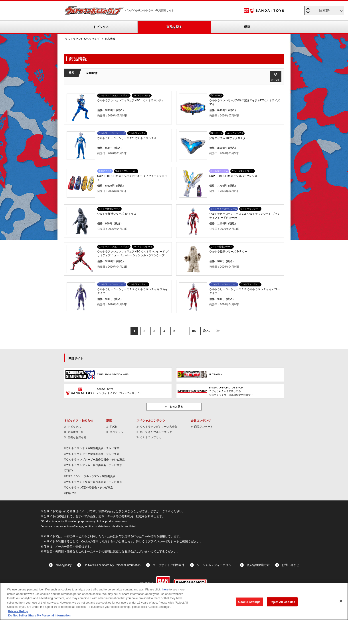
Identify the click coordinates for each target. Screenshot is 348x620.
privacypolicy (63, 565)
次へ (206, 331)
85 (194, 331)
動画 (247, 27)
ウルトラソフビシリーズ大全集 (158, 426)
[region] (174, 601)
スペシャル (116, 432)
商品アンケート (203, 426)
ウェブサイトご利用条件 (168, 565)
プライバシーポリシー (162, 541)
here (165, 589)
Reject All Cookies (282, 601)
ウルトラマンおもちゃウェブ (82, 38)
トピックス (101, 27)
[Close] (341, 601)
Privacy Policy (18, 611)
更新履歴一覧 (76, 432)
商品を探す (174, 27)
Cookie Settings (249, 601)
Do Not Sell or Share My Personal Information (112, 565)
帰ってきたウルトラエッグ (156, 432)
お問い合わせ (290, 565)
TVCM (113, 426)
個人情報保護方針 (258, 565)
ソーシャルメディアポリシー (215, 565)
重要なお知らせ (77, 437)
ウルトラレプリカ (150, 437)
